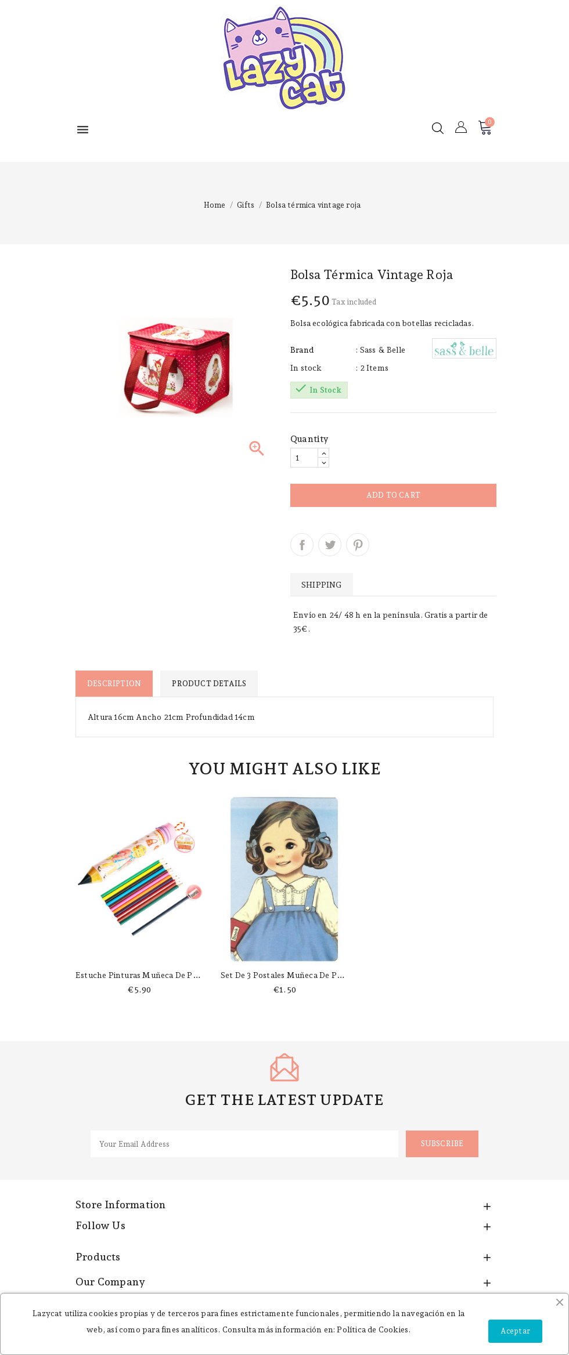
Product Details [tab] (209, 683)
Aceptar (515, 1331)
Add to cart (393, 495)
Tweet (330, 545)
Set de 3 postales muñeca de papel (287, 975)
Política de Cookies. (373, 1329)
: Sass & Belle (380, 349)
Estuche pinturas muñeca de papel (141, 975)
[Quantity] (304, 458)
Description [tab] (114, 683)
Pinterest (358, 545)
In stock (306, 367)
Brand (302, 349)
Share (302, 545)
